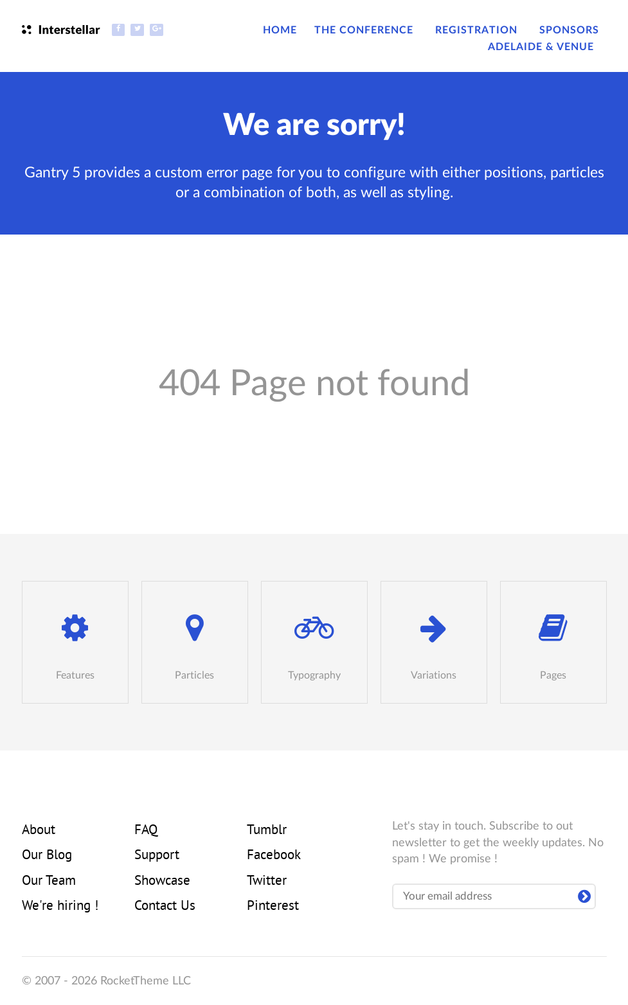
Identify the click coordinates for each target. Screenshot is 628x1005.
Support (156, 856)
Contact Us (164, 906)
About (38, 831)
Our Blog (47, 856)
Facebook (274, 856)
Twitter (267, 881)
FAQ (145, 831)
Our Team (49, 881)
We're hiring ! (60, 906)
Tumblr (267, 831)
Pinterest (273, 906)
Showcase (162, 881)
